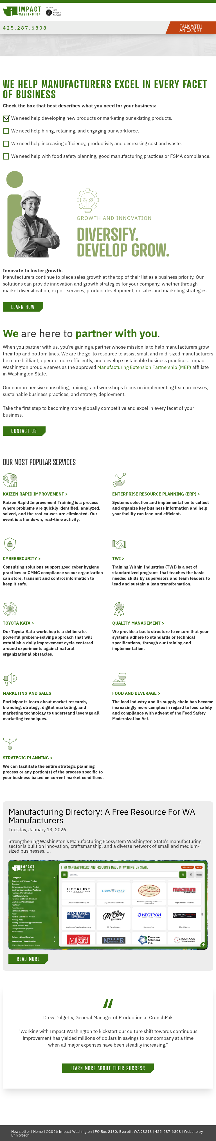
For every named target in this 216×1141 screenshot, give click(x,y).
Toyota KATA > (18, 623)
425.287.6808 (25, 27)
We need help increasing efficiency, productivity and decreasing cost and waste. (92, 143)
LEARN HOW (23, 307)
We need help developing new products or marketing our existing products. (87, 117)
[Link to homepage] (32, 12)
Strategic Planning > (28, 757)
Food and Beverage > (136, 693)
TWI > (118, 558)
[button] (207, 12)
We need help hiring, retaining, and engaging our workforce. (71, 130)
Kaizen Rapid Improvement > (35, 494)
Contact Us (24, 431)
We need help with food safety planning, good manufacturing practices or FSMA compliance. (107, 156)
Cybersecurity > (22, 558)
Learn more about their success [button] (108, 1068)
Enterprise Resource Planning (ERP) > (156, 494)
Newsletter (20, 1131)
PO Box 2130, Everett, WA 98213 (123, 1131)
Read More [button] (28, 959)
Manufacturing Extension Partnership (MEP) (144, 366)
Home (38, 1131)
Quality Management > (138, 623)
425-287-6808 (168, 1131)
